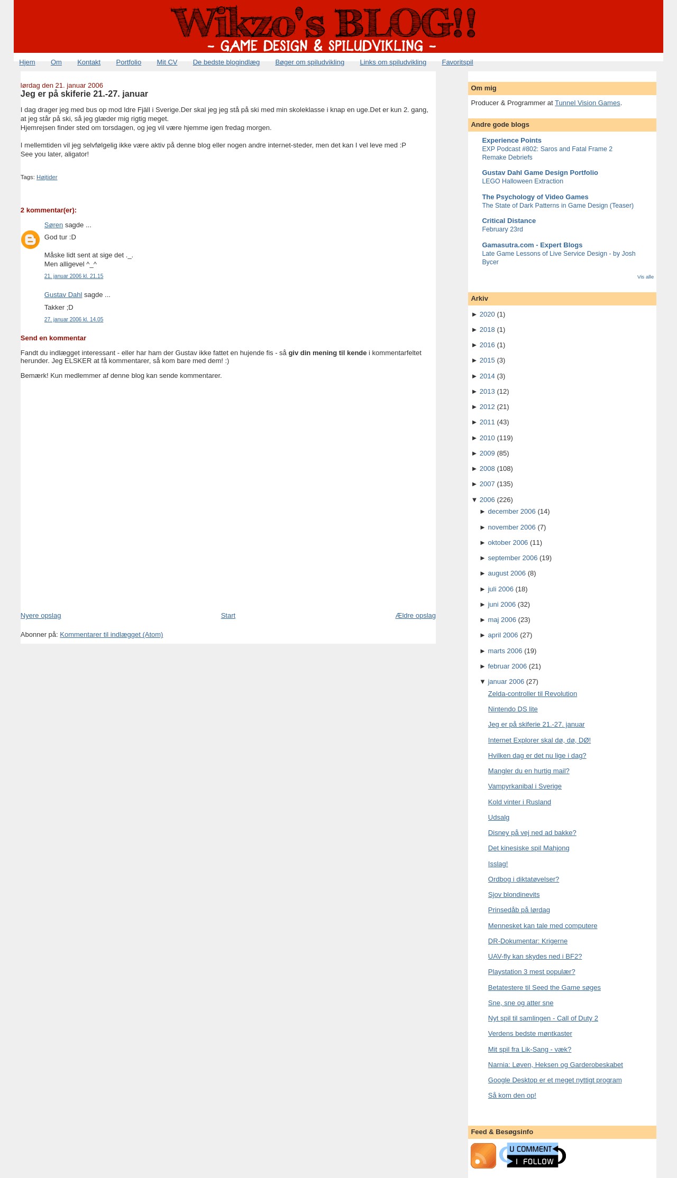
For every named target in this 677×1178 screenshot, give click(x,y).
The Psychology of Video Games (535, 197)
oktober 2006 (508, 542)
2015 (487, 360)
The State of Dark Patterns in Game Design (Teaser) (558, 205)
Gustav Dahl (63, 295)
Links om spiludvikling (393, 62)
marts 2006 (505, 651)
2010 (487, 438)
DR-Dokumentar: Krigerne (528, 941)
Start (228, 615)
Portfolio (128, 62)
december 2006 (511, 511)
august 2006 (507, 573)
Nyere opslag (41, 615)
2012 (487, 407)
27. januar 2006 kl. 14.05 (73, 319)
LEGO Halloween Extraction (522, 181)
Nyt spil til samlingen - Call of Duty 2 (543, 1018)
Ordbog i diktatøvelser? (523, 879)
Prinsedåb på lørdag (519, 910)
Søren (53, 225)
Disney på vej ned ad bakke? (532, 833)
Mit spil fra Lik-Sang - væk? (530, 1049)
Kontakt (88, 62)
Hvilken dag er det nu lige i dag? (537, 755)
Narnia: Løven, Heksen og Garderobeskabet (555, 1065)
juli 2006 (500, 589)
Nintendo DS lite (513, 709)
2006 (487, 500)
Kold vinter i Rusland (519, 802)
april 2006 (503, 635)
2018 (487, 329)
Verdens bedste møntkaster (530, 1033)
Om (56, 62)
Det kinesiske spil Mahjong (529, 848)
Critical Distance (509, 221)
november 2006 (511, 527)
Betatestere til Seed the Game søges (544, 987)
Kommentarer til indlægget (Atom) (111, 634)
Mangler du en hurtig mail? (529, 771)
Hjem (27, 62)
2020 (487, 314)
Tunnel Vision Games (587, 103)
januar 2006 (506, 681)
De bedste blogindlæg (226, 62)
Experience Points (512, 140)
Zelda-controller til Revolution (532, 694)
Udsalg (498, 817)
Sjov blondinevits (514, 894)
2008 (487, 468)
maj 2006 (502, 620)
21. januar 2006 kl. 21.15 (73, 276)
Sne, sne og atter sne (521, 1003)
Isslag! (498, 864)
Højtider (47, 177)
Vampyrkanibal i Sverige (525, 786)
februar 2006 (507, 666)
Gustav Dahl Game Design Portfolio (540, 173)
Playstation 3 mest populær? (531, 972)
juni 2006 (502, 604)
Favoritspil (457, 62)
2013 (487, 391)
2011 (487, 422)
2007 (487, 484)
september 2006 (512, 558)
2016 (487, 345)
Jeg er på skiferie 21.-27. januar (84, 93)
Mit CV (167, 62)
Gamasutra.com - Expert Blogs (532, 245)
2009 (487, 453)
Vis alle (645, 277)
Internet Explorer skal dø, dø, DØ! (539, 740)
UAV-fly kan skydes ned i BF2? (535, 956)
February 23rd (502, 229)
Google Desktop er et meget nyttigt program (555, 1080)
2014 (487, 376)
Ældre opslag (415, 615)
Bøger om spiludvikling (309, 62)
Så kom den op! (512, 1095)
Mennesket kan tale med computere (543, 926)
